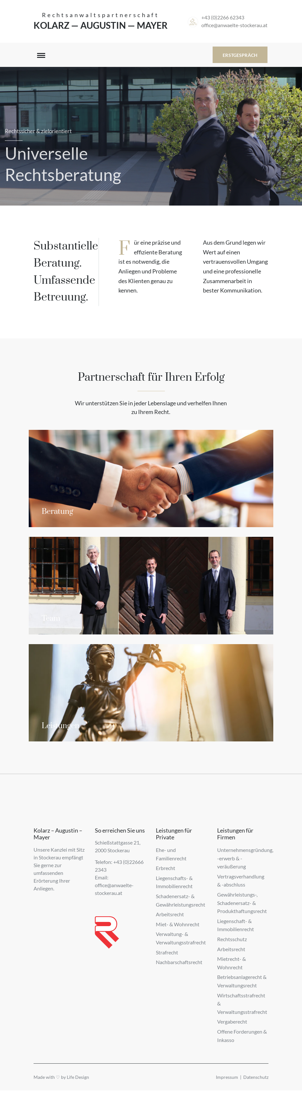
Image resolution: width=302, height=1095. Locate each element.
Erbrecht (165, 868)
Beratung (57, 511)
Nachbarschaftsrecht (179, 962)
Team (51, 618)
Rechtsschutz (232, 939)
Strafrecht (167, 952)
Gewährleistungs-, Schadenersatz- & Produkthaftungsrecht (242, 902)
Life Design (78, 1077)
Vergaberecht (232, 1021)
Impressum (227, 1077)
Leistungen (60, 726)
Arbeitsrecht (170, 914)
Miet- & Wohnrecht (177, 924)
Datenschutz (255, 1077)
